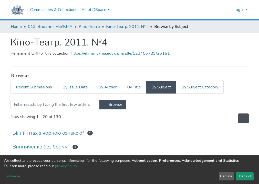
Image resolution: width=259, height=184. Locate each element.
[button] (228, 10)
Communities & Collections (53, 10)
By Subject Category (199, 87)
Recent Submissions (34, 87)
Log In (238, 10)
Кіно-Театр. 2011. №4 (127, 26)
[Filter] (55, 104)
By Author (107, 87)
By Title (134, 87)
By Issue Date (75, 87)
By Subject (161, 87)
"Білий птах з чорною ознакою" (47, 133)
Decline (226, 176)
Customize (12, 176)
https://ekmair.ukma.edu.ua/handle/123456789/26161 (120, 53)
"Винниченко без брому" (40, 146)
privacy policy (66, 166)
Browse (112, 104)
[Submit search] (220, 9)
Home (16, 26)
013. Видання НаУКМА (50, 26)
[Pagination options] (243, 118)
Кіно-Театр (89, 26)
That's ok (244, 176)
